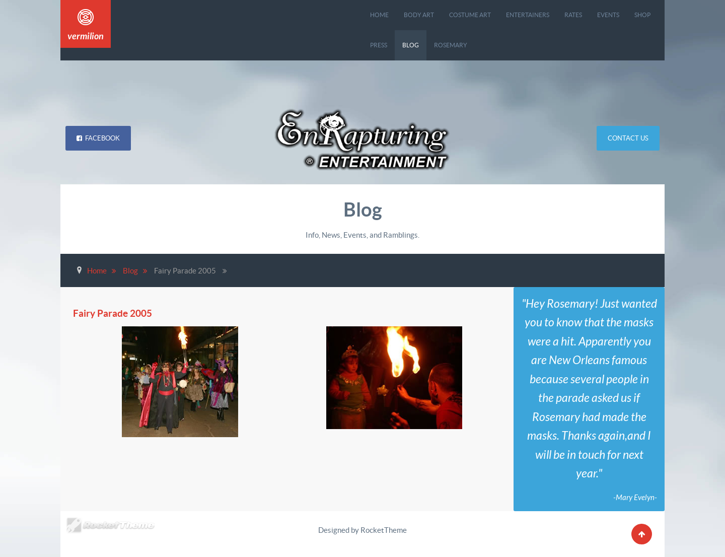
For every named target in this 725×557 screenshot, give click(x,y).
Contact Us (628, 138)
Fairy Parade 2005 (116, 313)
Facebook (98, 138)
